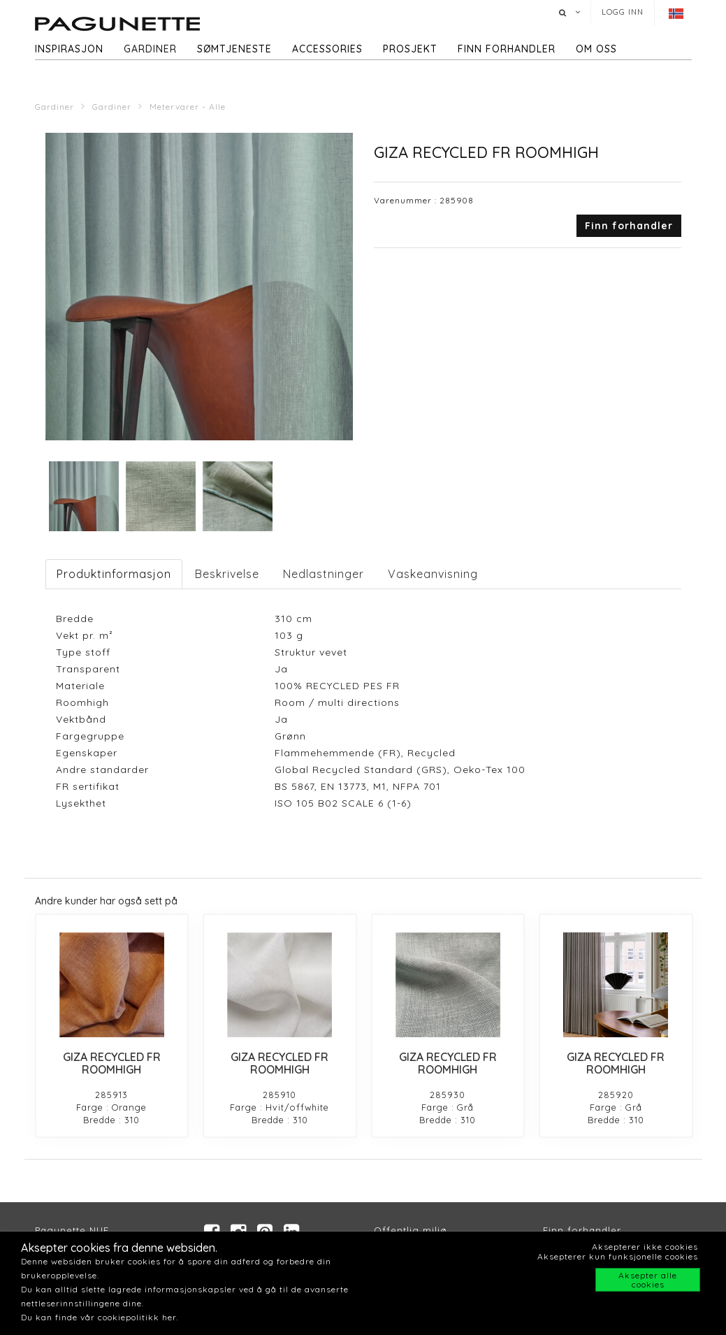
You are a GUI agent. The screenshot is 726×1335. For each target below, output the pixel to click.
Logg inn (623, 12)
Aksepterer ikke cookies (645, 1246)
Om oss (596, 49)
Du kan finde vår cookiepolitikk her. (99, 1317)
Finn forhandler (507, 49)
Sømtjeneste (234, 49)
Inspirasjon (69, 49)
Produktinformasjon (114, 574)
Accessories (327, 49)
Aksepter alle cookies (647, 1280)
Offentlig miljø (410, 1230)
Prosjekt (410, 49)
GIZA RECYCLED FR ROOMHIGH (112, 1063)
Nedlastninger (323, 574)
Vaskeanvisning (433, 574)
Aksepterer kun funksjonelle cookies (617, 1256)
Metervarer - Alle (188, 106)
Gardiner (150, 49)
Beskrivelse (227, 574)
